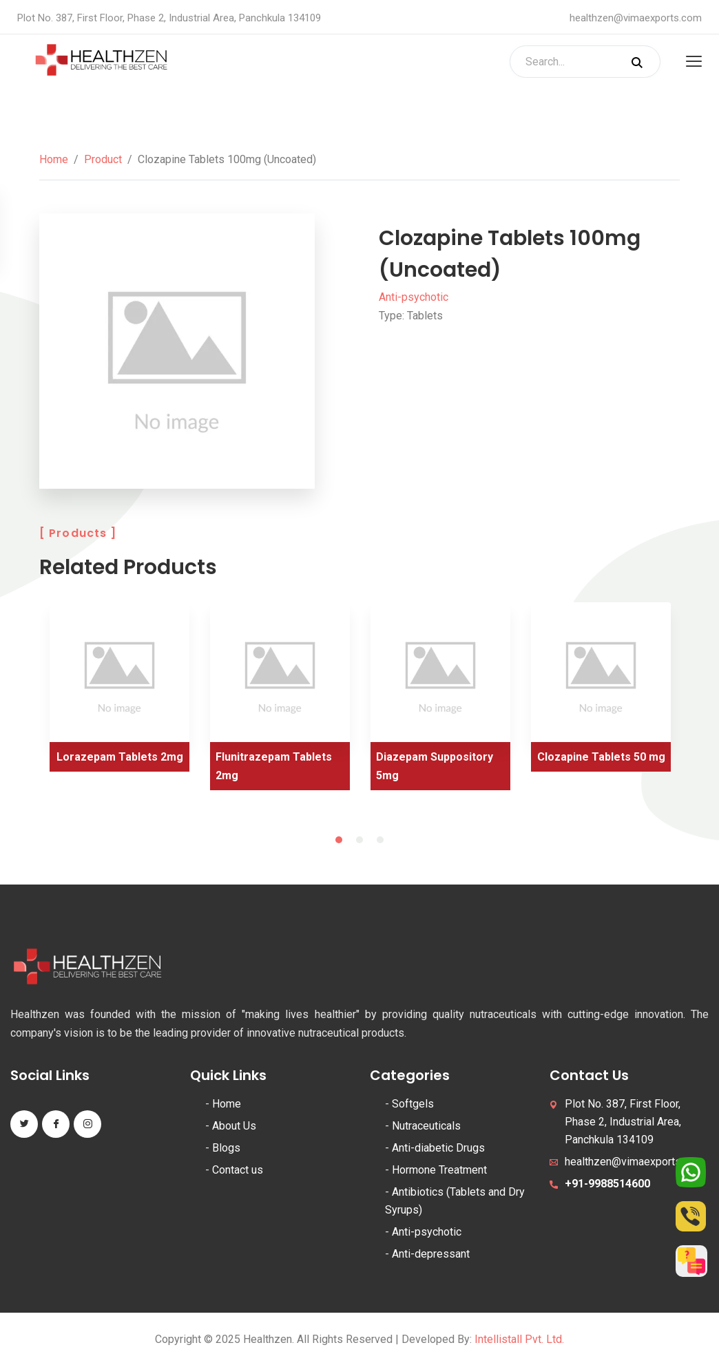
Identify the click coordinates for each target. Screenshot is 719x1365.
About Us (234, 1125)
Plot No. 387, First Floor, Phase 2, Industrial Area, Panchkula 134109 (623, 1121)
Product (103, 159)
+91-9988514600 (607, 1183)
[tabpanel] (119, 692)
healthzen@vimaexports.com (636, 18)
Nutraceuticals (426, 1125)
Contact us (237, 1169)
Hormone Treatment (439, 1169)
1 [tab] (338, 839)
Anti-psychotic (413, 297)
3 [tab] (380, 839)
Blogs (226, 1147)
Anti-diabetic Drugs (438, 1147)
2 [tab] (359, 839)
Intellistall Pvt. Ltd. (519, 1339)
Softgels (413, 1103)
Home (53, 159)
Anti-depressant (431, 1253)
